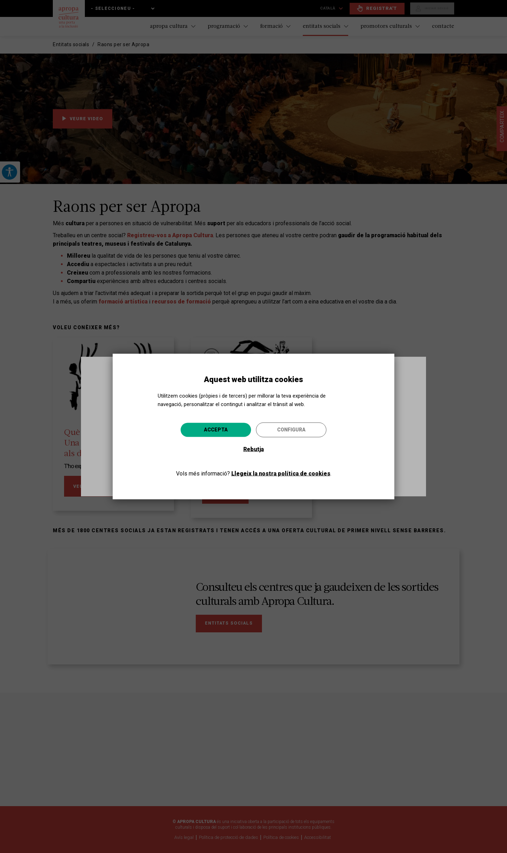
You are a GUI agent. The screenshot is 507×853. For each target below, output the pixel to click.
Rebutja (253, 449)
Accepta (216, 429)
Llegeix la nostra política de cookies (280, 473)
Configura (291, 429)
